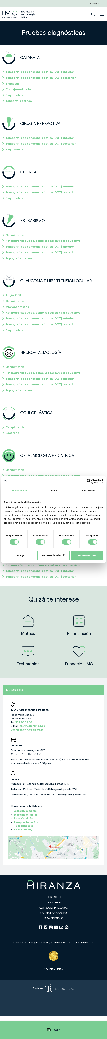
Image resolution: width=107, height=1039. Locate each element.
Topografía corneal (17, 101)
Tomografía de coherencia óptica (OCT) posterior (39, 77)
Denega (20, 555)
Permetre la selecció (53, 555)
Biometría (11, 83)
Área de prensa (53, 918)
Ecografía (10, 432)
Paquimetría (12, 95)
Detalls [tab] (54, 490)
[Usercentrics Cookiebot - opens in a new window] (89, 481)
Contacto (53, 897)
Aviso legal (53, 902)
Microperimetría (15, 306)
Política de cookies (53, 913)
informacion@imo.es (32, 726)
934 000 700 (23, 722)
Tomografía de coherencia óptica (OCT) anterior (38, 71)
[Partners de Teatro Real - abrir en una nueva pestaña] (53, 998)
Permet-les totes (87, 555)
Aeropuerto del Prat (26, 822)
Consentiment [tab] (19, 490)
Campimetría (13, 235)
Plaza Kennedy (23, 829)
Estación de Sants (25, 811)
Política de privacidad (53, 908)
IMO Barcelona (53, 690)
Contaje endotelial (17, 89)
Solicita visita (53, 969)
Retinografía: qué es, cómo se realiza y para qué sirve (41, 240)
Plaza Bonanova (23, 826)
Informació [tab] (88, 490)
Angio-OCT (12, 295)
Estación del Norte (25, 814)
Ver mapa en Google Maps (27, 729)
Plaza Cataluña (23, 818)
